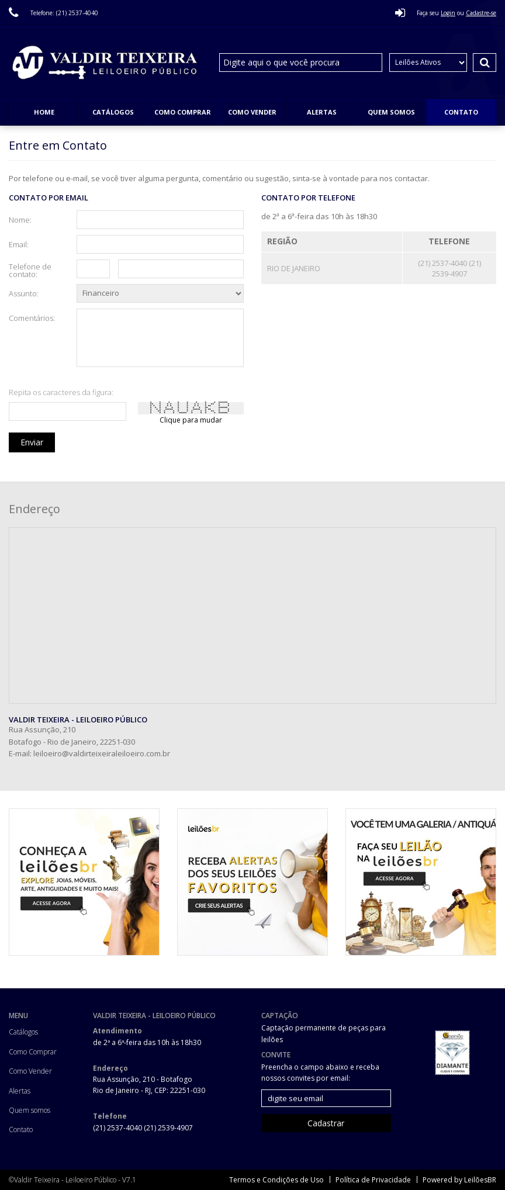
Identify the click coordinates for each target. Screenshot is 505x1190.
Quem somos (391, 112)
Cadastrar (325, 1123)
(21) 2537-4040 (443, 263)
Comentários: (32, 317)
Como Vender (252, 112)
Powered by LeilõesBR (459, 1180)
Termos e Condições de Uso (276, 1180)
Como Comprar (182, 112)
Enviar (31, 442)
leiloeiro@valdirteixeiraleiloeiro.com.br (101, 753)
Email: (19, 243)
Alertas (322, 112)
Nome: (20, 219)
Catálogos (113, 112)
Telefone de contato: (30, 269)
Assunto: (24, 293)
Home (44, 112)
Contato (461, 112)
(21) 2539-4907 (456, 268)
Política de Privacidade (373, 1180)
